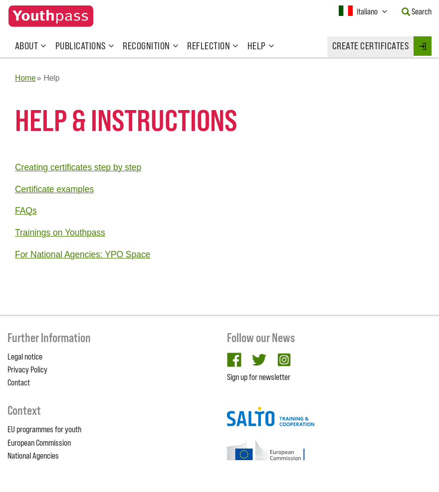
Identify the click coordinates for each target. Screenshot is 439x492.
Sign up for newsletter (258, 377)
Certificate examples (54, 189)
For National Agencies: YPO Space (82, 254)
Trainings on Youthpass (60, 233)
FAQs (26, 211)
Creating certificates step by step (78, 167)
